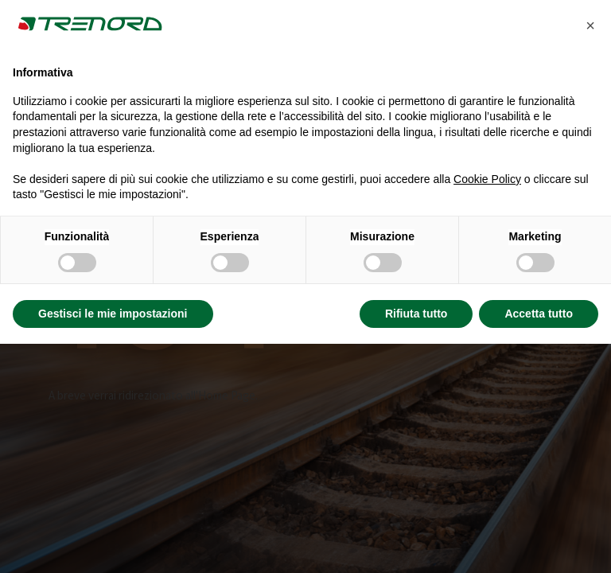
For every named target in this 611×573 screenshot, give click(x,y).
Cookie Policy (487, 179)
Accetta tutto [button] (538, 313)
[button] (590, 25)
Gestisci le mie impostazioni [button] (113, 313)
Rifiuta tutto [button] (416, 313)
